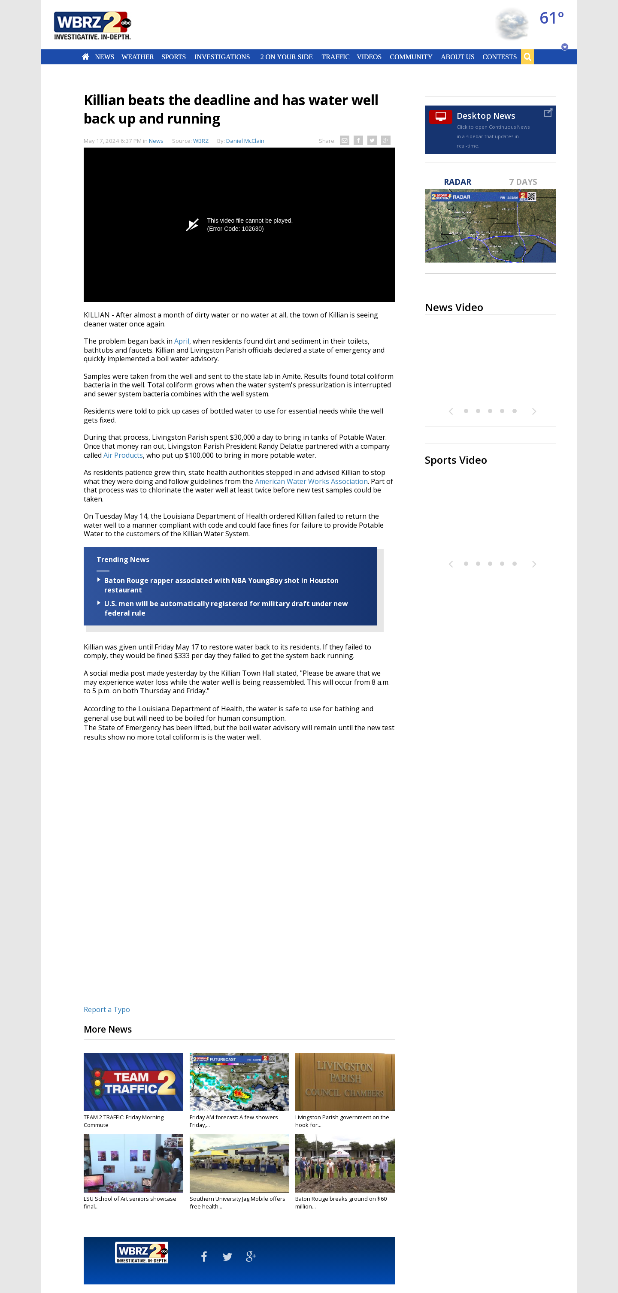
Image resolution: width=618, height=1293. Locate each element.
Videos (369, 56)
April (181, 341)
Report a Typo (107, 1009)
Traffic (335, 56)
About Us (457, 56)
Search (527, 56)
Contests (500, 56)
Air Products (123, 455)
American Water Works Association (311, 481)
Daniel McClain (245, 141)
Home (85, 56)
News (104, 56)
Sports (173, 56)
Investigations (222, 56)
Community (411, 56)
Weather (137, 56)
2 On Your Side (287, 56)
